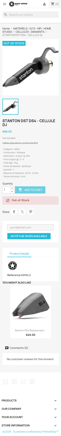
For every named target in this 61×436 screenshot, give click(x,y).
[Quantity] (6, 189)
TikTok (32, 381)
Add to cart (30, 190)
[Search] (30, 14)
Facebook (5, 381)
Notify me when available (29, 236)
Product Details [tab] (19, 253)
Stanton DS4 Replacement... (30, 330)
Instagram (23, 381)
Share (14, 211)
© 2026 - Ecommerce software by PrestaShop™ (30, 431)
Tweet (22, 211)
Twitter (14, 381)
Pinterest (30, 211)
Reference (14, 275)
